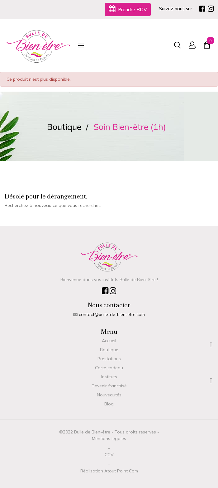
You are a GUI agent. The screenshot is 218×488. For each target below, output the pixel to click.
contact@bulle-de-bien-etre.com (112, 314)
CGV (109, 454)
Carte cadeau (109, 368)
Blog (109, 404)
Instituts (109, 377)
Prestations (109, 358)
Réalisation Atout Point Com (109, 471)
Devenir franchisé (109, 386)
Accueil (109, 340)
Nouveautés (109, 395)
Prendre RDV (128, 8)
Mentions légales (109, 438)
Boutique (109, 349)
